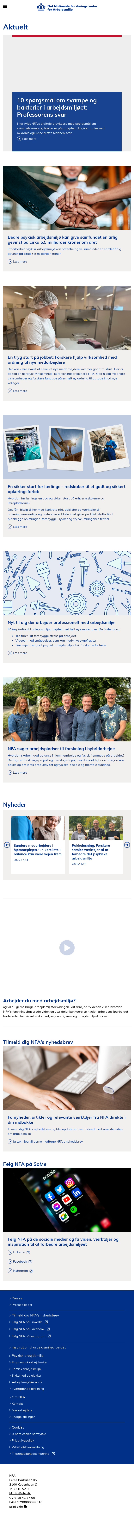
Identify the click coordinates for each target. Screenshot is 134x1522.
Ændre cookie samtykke (29, 1434)
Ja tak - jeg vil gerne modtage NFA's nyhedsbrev (48, 1141)
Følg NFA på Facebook (31, 1329)
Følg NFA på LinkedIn (30, 1322)
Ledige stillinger (23, 1417)
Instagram (23, 1271)
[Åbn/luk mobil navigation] (4, 6)
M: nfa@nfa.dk (20, 1493)
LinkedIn (22, 1252)
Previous (7, 845)
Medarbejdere (22, 1410)
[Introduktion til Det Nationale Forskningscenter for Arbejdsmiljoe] (67, 947)
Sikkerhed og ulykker (26, 1375)
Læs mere (29, 139)
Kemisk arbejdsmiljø (26, 1369)
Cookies (18, 1427)
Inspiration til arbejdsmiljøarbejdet (39, 1347)
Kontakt (17, 1403)
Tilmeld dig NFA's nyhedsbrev (35, 1315)
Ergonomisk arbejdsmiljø (29, 1362)
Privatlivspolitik (23, 1440)
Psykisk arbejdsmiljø (28, 1355)
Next (127, 845)
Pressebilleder (22, 1305)
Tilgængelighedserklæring (34, 1454)
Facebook (23, 1261)
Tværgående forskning (28, 1389)
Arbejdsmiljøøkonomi (27, 1382)
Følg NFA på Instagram (32, 1336)
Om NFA (18, 1397)
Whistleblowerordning (28, 1447)
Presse (17, 1298)
